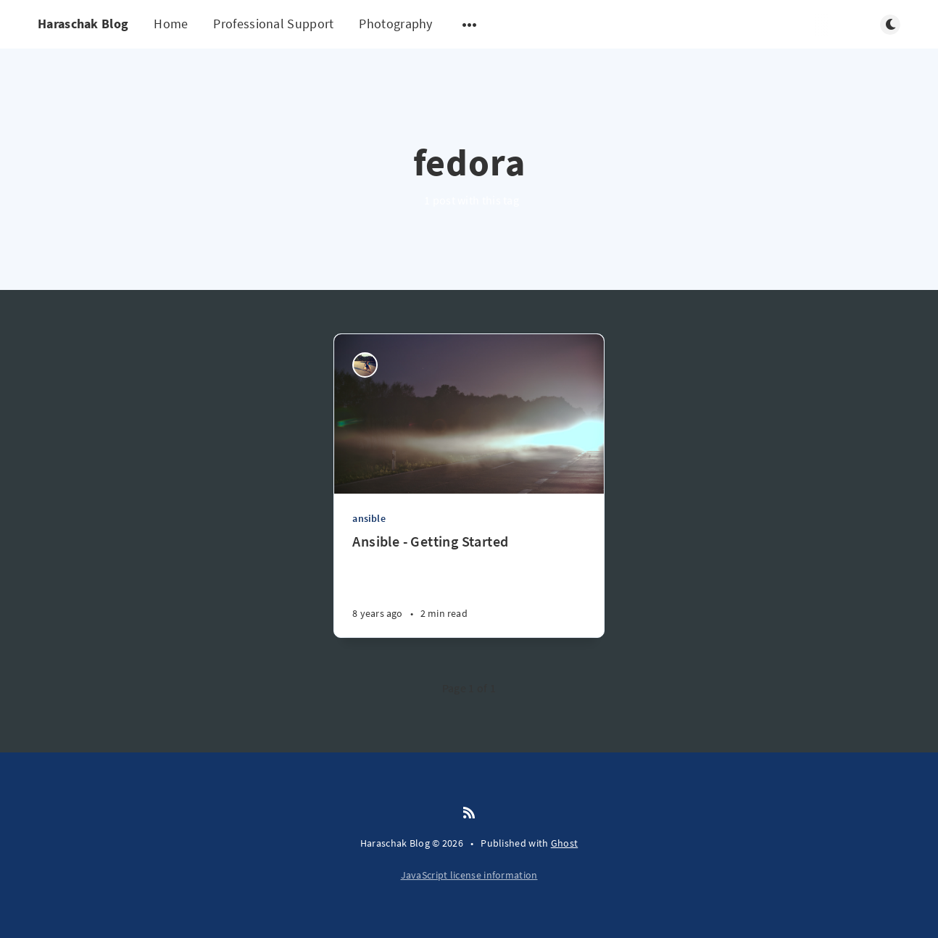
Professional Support (273, 23)
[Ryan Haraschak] (365, 365)
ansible (368, 518)
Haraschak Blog (83, 23)
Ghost (564, 843)
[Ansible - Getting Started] (468, 584)
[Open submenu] (469, 24)
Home (171, 23)
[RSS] (469, 813)
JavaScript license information (469, 874)
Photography (395, 23)
